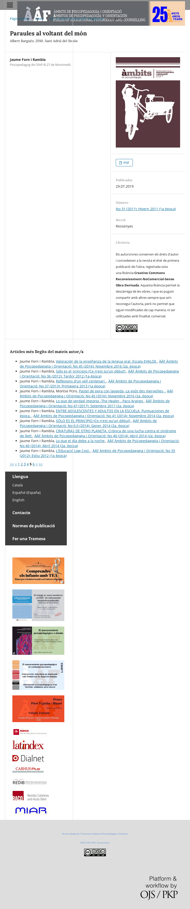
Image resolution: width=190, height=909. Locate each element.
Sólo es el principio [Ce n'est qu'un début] (91, 371)
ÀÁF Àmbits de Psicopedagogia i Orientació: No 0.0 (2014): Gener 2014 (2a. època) (88, 423)
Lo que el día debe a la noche (81, 440)
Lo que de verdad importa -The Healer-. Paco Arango (100, 401)
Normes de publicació (33, 526)
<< (12, 464)
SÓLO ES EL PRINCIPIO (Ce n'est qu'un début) (93, 420)
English (18, 500)
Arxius (39, 18)
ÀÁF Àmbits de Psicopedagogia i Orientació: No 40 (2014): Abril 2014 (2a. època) (100, 435)
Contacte (21, 512)
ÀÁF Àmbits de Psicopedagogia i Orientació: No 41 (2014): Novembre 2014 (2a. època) (103, 415)
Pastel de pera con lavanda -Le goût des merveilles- (122, 391)
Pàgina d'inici (19, 18)
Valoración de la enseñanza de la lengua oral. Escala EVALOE (106, 361)
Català (17, 485)
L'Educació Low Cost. (73, 450)
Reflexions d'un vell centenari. (81, 381)
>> (41, 464)
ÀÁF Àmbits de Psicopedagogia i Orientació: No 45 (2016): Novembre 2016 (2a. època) (99, 364)
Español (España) (26, 492)
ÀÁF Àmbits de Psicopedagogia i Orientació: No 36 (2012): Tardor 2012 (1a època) (99, 374)
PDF (126, 162)
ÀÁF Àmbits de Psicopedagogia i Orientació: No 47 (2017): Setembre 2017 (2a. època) (95, 403)
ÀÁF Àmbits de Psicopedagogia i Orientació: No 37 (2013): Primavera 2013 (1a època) (90, 383)
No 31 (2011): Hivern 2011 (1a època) (76, 18)
